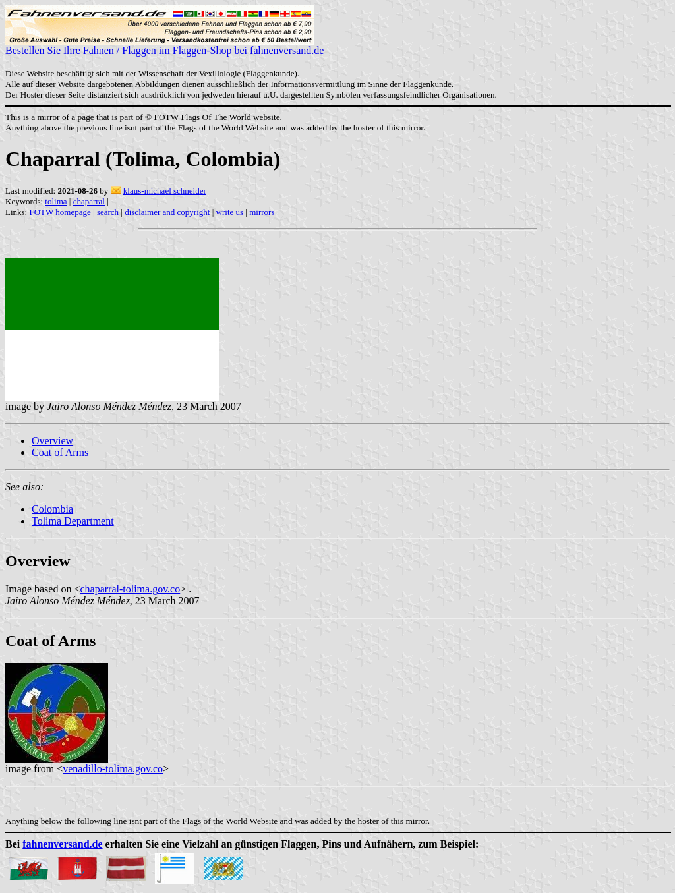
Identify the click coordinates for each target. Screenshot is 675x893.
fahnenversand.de (62, 844)
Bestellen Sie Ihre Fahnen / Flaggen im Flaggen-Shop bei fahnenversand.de (164, 46)
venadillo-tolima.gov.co (113, 768)
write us (230, 212)
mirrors (261, 212)
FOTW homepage (59, 212)
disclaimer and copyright (167, 212)
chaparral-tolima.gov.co (130, 588)
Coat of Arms (60, 452)
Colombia (52, 509)
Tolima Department (73, 521)
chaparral (89, 201)
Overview (52, 440)
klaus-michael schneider (164, 191)
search (108, 212)
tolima (56, 201)
